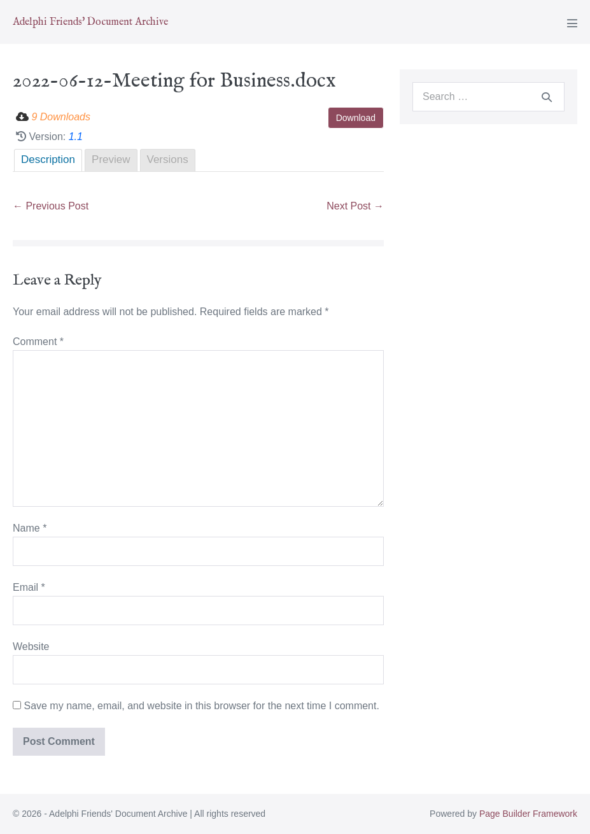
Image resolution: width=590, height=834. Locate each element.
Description (48, 159)
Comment (38, 341)
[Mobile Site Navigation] (572, 23)
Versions (167, 159)
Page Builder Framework (528, 814)
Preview (111, 159)
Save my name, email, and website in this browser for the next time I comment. (201, 705)
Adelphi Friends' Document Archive (90, 22)
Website (31, 646)
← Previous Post (50, 206)
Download (356, 118)
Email (29, 587)
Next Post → (355, 206)
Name (29, 528)
